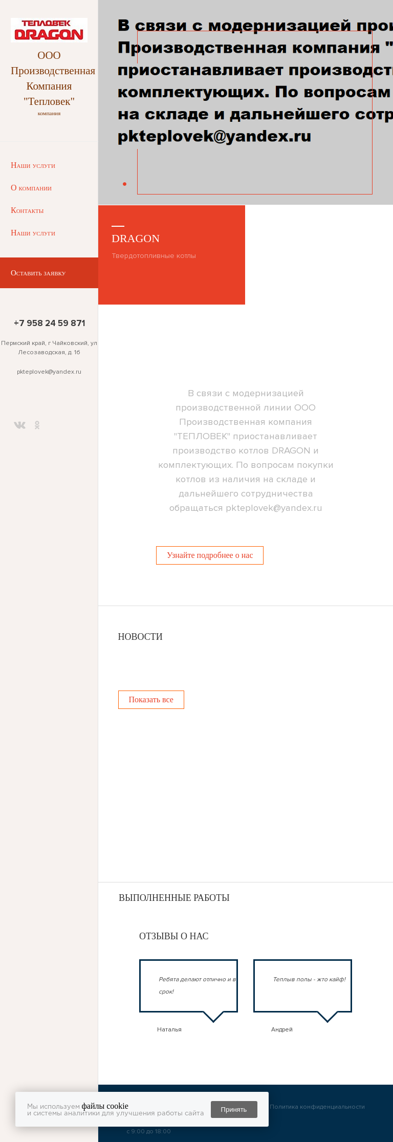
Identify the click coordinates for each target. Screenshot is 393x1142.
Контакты (27, 210)
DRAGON (136, 238)
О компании (31, 187)
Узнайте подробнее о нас (210, 555)
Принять (234, 1109)
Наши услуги (33, 165)
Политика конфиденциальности (317, 1107)
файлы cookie (105, 1106)
